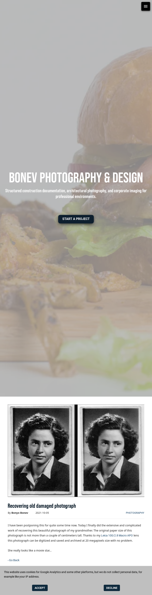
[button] (76, 219)
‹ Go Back (13, 560)
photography (135, 512)
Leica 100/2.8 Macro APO (117, 535)
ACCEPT (40, 587)
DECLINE (111, 587)
